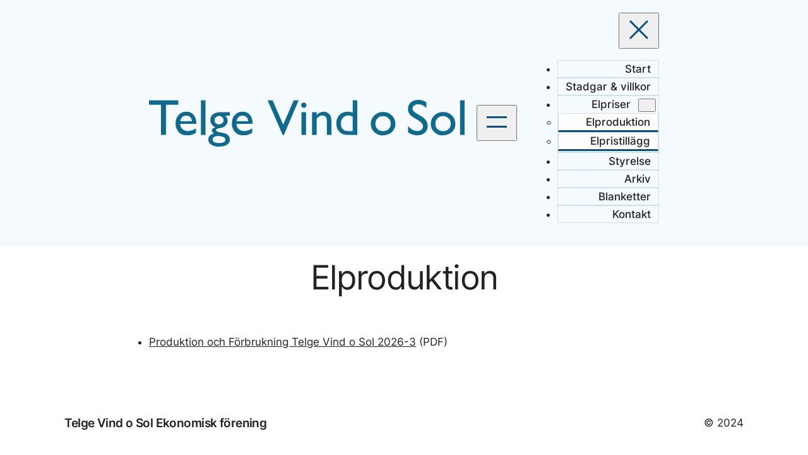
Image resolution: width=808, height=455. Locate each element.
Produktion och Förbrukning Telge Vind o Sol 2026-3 (282, 342)
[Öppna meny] (497, 123)
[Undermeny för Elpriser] (647, 105)
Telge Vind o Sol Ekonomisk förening (165, 422)
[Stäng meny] (639, 31)
